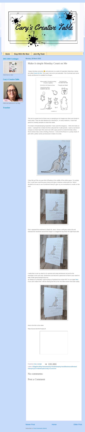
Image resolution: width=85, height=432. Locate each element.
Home (7, 54)
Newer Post (30, 424)
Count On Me (38, 73)
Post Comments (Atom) (40, 428)
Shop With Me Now (21, 54)
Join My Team (39, 54)
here (77, 279)
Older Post (78, 424)
